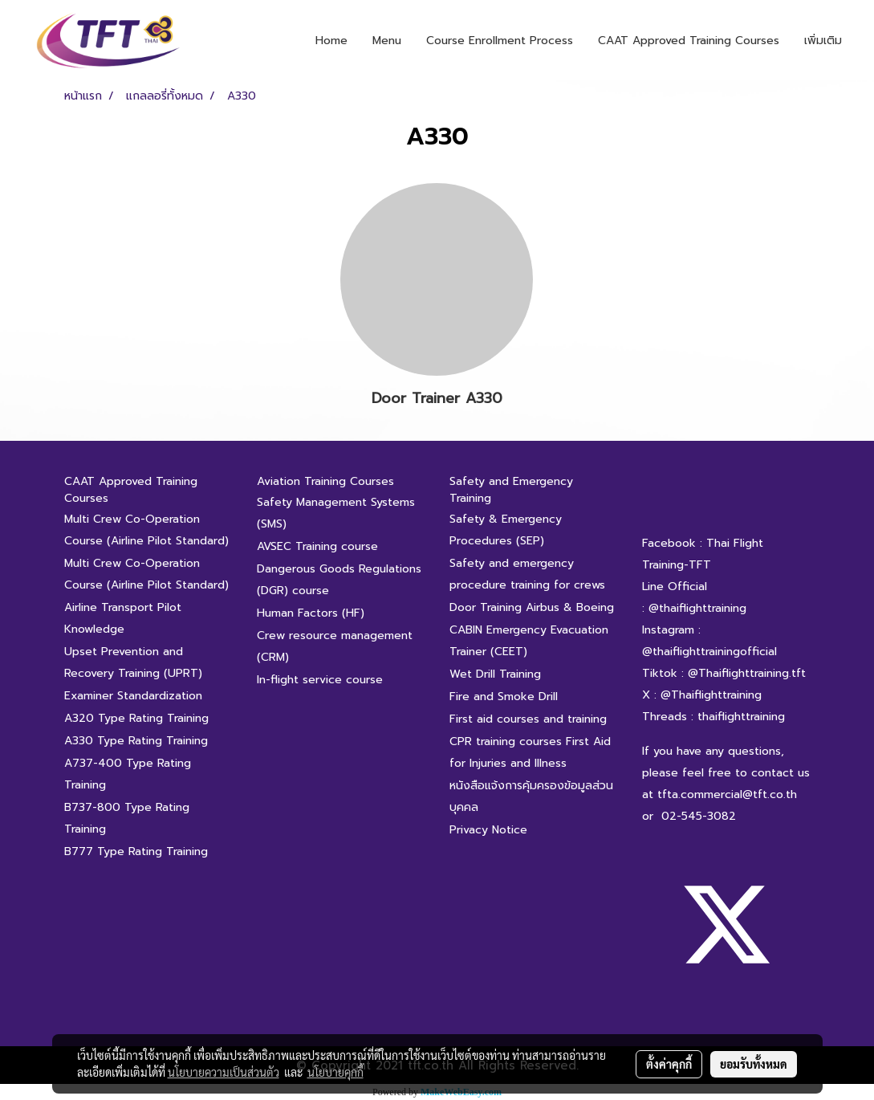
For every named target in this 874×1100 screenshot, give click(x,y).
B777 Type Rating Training (136, 851)
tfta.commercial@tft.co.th (727, 794)
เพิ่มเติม (823, 40)
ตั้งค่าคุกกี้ (669, 1064)
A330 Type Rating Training (136, 740)
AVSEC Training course (317, 546)
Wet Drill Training (495, 674)
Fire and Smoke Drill (503, 696)
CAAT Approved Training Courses (688, 40)
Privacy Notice (488, 829)
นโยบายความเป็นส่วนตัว (223, 1072)
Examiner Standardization (133, 695)
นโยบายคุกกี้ (335, 1072)
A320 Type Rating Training (136, 718)
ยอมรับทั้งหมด (753, 1064)
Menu (386, 40)
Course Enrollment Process (499, 40)
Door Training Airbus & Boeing (531, 607)
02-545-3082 (698, 816)
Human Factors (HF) (310, 613)
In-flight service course (320, 679)
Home (331, 40)
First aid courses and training (528, 719)
